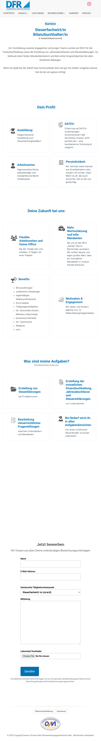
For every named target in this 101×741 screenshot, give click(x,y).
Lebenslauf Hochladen (50, 654)
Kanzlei (23, 13)
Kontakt (86, 13)
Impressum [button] (61, 711)
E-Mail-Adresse (50, 574)
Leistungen (38, 13)
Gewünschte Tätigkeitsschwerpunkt (50, 590)
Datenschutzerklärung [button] (44, 711)
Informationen (56, 13)
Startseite (8, 13)
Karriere (73, 13)
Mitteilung (50, 601)
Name (50, 561)
